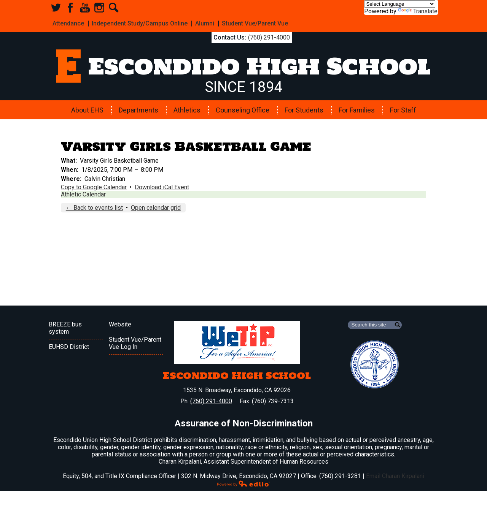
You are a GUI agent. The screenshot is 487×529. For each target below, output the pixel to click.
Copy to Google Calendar (94, 187)
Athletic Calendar (83, 194)
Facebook (70, 8)
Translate (418, 11)
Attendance (68, 23)
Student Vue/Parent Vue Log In (135, 343)
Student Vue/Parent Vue (255, 23)
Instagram (99, 8)
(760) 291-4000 (269, 37)
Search (114, 8)
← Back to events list (94, 207)
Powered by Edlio (243, 483)
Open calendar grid (156, 207)
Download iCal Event (162, 187)
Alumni (204, 23)
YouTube (85, 8)
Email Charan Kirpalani (395, 476)
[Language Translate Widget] (399, 4)
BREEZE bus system (65, 328)
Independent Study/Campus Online (140, 23)
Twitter (56, 8)
